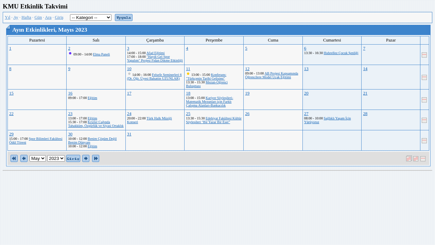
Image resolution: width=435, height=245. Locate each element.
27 (306, 113)
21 (365, 93)
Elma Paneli (101, 54)
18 (188, 93)
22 (11, 113)
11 (188, 68)
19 (247, 93)
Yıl (7, 17)
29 (11, 134)
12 (247, 68)
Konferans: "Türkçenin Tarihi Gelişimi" (206, 76)
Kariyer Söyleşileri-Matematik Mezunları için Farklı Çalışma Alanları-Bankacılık (209, 101)
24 (129, 113)
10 (129, 68)
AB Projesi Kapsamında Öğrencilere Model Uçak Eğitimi (271, 75)
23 (70, 113)
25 (188, 113)
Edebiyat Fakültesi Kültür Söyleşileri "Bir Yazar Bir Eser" (213, 120)
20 (306, 93)
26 (247, 113)
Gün (38, 17)
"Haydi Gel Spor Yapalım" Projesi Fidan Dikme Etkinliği (155, 58)
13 (306, 68)
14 (365, 68)
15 (11, 93)
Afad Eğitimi (155, 53)
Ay (15, 17)
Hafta (26, 17)
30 (70, 134)
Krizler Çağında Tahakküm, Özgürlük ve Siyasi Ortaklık (95, 124)
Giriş (59, 17)
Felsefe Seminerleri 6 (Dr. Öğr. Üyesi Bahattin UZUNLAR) (154, 76)
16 (70, 93)
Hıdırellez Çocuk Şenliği (341, 53)
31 (129, 134)
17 (129, 93)
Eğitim (92, 98)
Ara (48, 17)
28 (365, 113)
